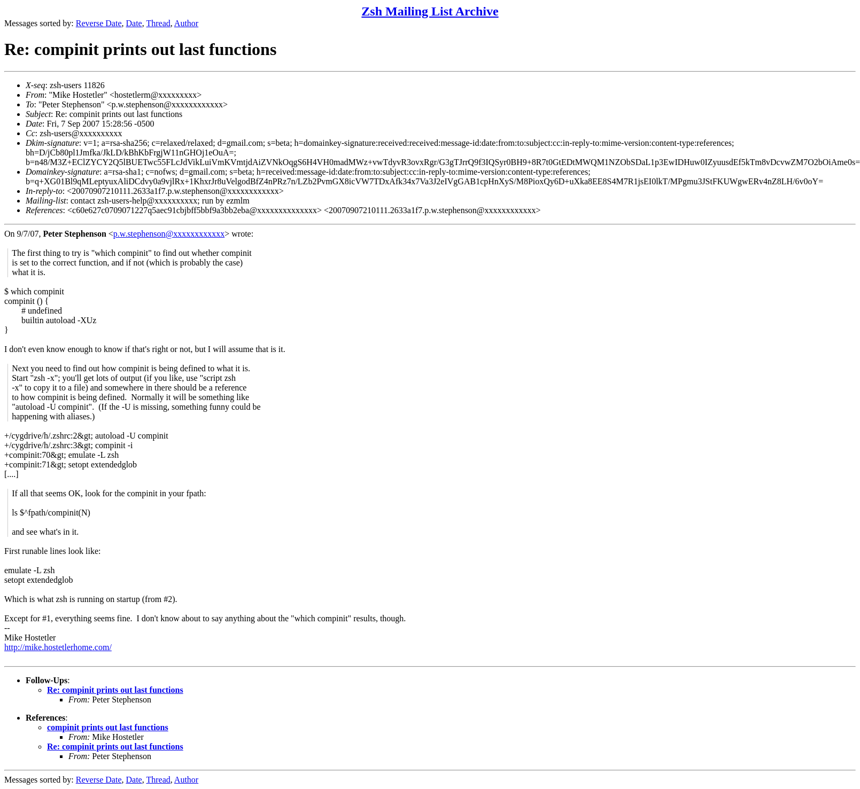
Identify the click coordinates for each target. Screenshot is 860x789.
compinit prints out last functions (107, 727)
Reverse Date (99, 23)
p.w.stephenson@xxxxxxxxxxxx (168, 233)
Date (134, 23)
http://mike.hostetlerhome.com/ (58, 647)
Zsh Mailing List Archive (429, 11)
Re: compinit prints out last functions (115, 689)
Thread (158, 23)
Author (186, 23)
